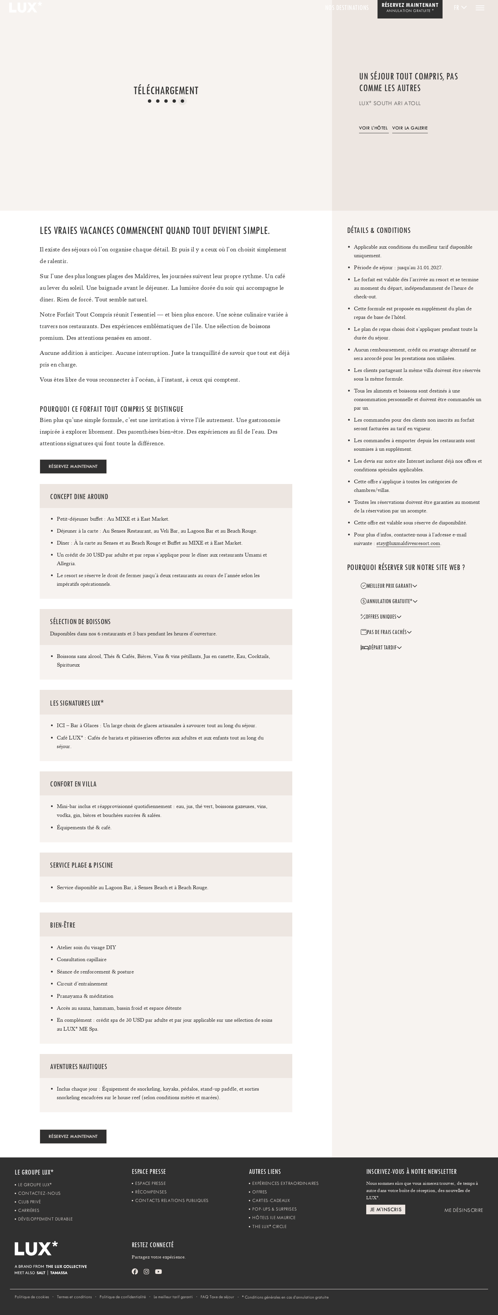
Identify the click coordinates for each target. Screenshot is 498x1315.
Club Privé (29, 1201)
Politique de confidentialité (123, 1296)
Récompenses (151, 1191)
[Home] (73, 1253)
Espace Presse (150, 1183)
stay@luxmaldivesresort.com (408, 543)
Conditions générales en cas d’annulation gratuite (285, 1297)
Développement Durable (45, 1218)
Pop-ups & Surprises (274, 1209)
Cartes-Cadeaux (271, 1200)
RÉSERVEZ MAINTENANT (73, 466)
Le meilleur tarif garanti (173, 1296)
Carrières (28, 1210)
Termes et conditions (74, 1296)
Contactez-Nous (39, 1193)
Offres (259, 1191)
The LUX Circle (269, 1226)
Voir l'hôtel (373, 128)
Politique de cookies (32, 1296)
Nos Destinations (347, 8)
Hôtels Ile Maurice (273, 1217)
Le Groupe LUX (35, 1184)
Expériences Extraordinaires (285, 1183)
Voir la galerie (410, 128)
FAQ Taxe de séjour (217, 1296)
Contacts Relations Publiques (172, 1200)
